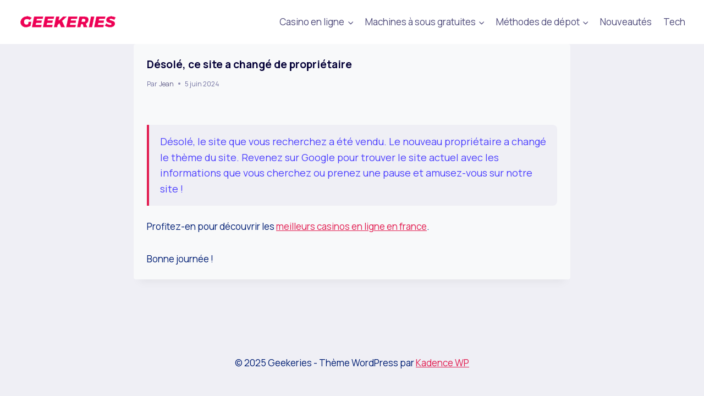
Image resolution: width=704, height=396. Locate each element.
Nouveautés (626, 21)
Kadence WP (442, 362)
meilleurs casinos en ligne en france (351, 226)
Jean (166, 84)
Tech (674, 21)
